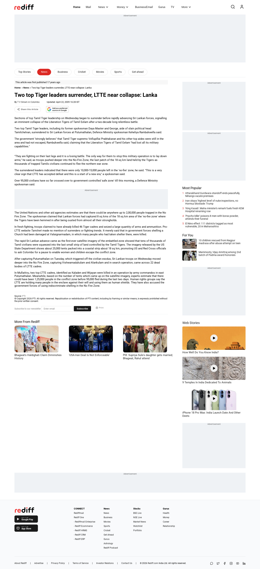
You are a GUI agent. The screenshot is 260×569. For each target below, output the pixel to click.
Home (76, 7)
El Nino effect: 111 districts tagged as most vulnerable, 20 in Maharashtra (209, 225)
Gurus (161, 7)
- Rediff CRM (80, 535)
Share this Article (27, 109)
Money (122, 7)
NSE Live (137, 517)
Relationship (169, 526)
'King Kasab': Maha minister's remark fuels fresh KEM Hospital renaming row (214, 210)
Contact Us (126, 563)
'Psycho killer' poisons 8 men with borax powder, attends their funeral (212, 217)
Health (166, 513)
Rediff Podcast (111, 548)
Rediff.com (153, 563)
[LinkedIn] (244, 563)
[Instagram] (231, 563)
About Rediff (20, 563)
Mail (88, 7)
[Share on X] (218, 563)
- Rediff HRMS (80, 530)
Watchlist (137, 526)
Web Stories (191, 323)
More (186, 7)
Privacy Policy (58, 563)
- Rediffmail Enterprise (84, 521)
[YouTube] (237, 563)
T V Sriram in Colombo (28, 102)
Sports (118, 71)
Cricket (82, 71)
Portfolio (137, 530)
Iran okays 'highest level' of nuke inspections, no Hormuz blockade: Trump (211, 202)
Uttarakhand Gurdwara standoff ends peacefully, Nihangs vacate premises (212, 194)
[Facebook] (224, 563)
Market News (139, 521)
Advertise (38, 563)
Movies (100, 71)
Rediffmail (79, 513)
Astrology (108, 543)
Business (63, 71)
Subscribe (82, 308)
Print (100, 307)
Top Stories (24, 71)
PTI (23, 296)
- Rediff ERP (79, 539)
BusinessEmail (144, 7)
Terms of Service (80, 563)
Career (166, 521)
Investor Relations (105, 563)
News (103, 7)
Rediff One (79, 517)
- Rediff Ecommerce (83, 526)
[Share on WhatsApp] (211, 563)
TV (172, 7)
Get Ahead (109, 535)
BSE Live (137, 513)
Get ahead (138, 71)
